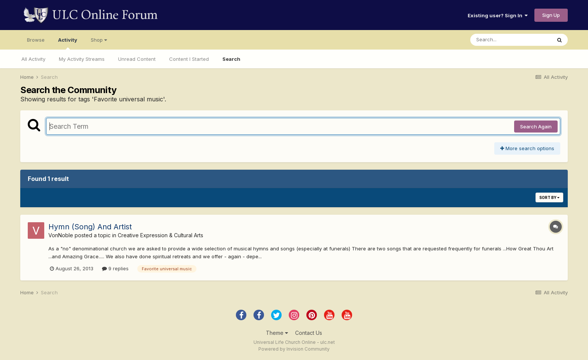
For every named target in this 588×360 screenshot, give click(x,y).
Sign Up (551, 15)
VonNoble (60, 235)
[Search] (510, 40)
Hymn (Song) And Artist (90, 226)
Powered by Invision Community (294, 349)
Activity (67, 43)
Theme (277, 333)
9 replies (115, 268)
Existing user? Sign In (498, 15)
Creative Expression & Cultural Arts (160, 235)
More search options (527, 148)
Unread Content (137, 59)
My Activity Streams (82, 59)
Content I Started (189, 59)
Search (231, 59)
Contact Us (308, 333)
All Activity (33, 59)
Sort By (549, 197)
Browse (36, 40)
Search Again (536, 127)
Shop (99, 40)
